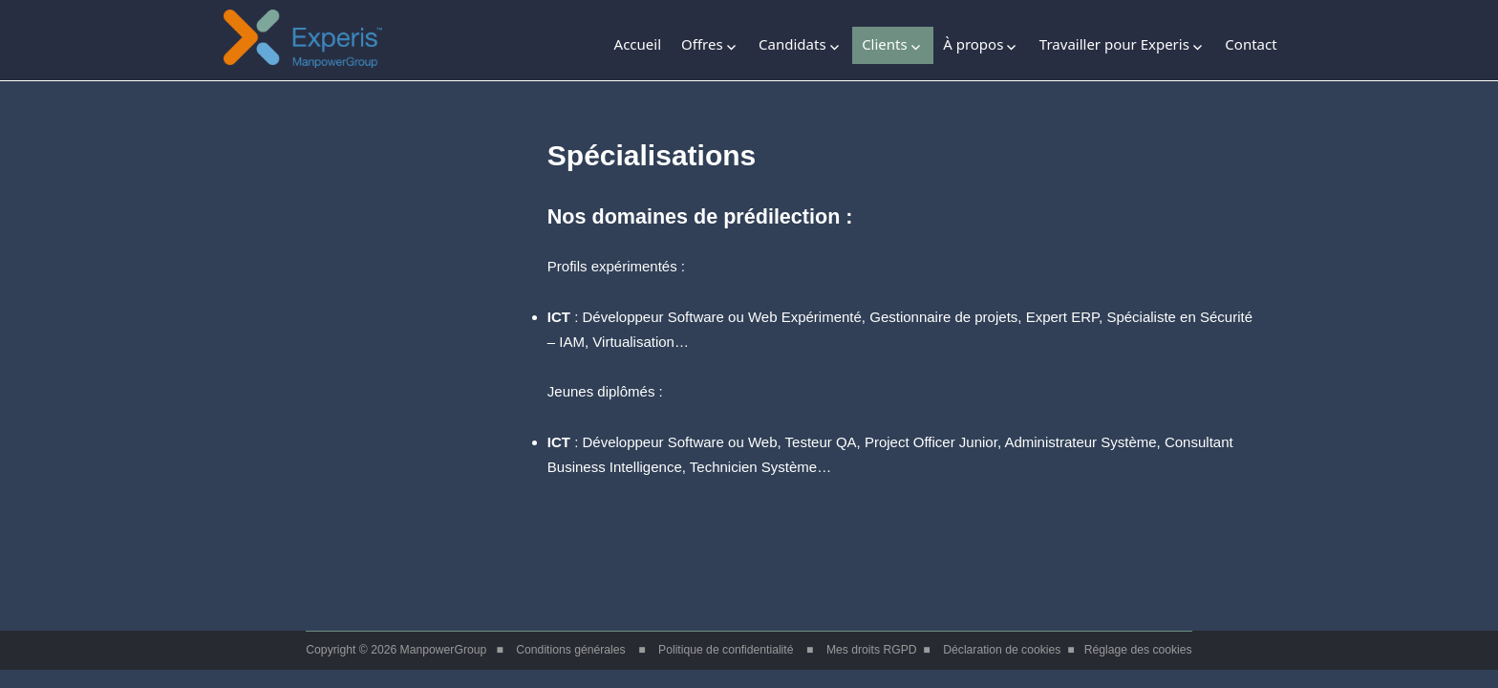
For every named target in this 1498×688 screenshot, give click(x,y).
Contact (1250, 44)
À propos (973, 44)
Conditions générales (570, 649)
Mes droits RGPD (871, 649)
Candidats (792, 44)
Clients (885, 44)
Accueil (637, 44)
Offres (702, 44)
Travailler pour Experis (1114, 44)
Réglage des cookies (1138, 649)
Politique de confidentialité (725, 649)
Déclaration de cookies (1001, 649)
